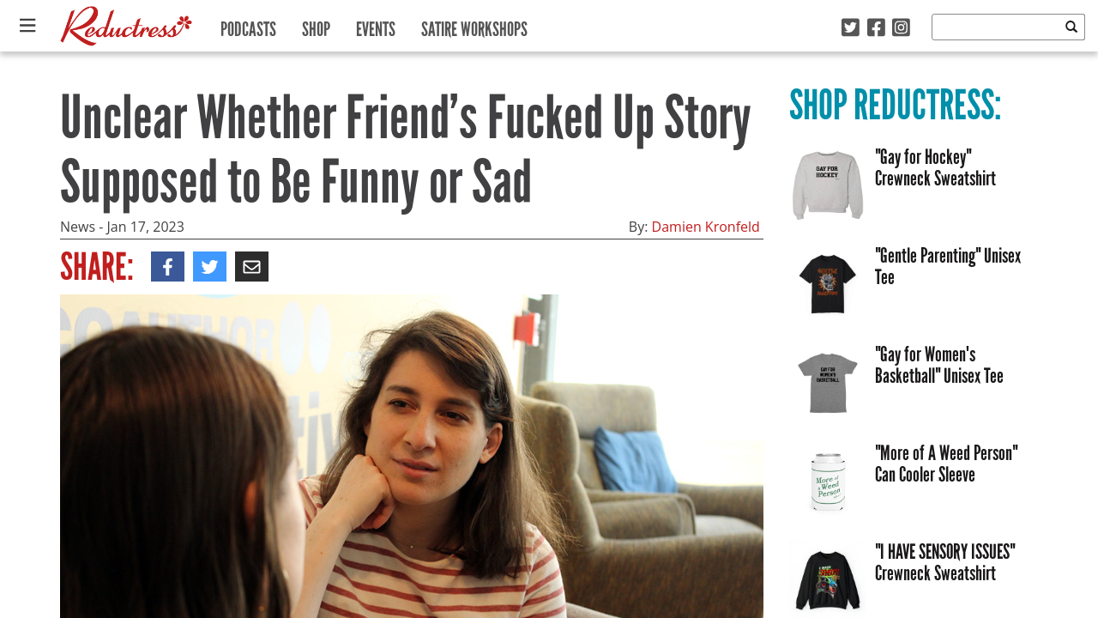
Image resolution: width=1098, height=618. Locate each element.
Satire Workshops (474, 25)
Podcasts (248, 25)
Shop (316, 25)
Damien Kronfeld (706, 226)
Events (375, 25)
